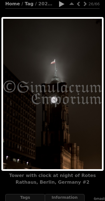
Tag (29, 3)
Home (12, 3)
